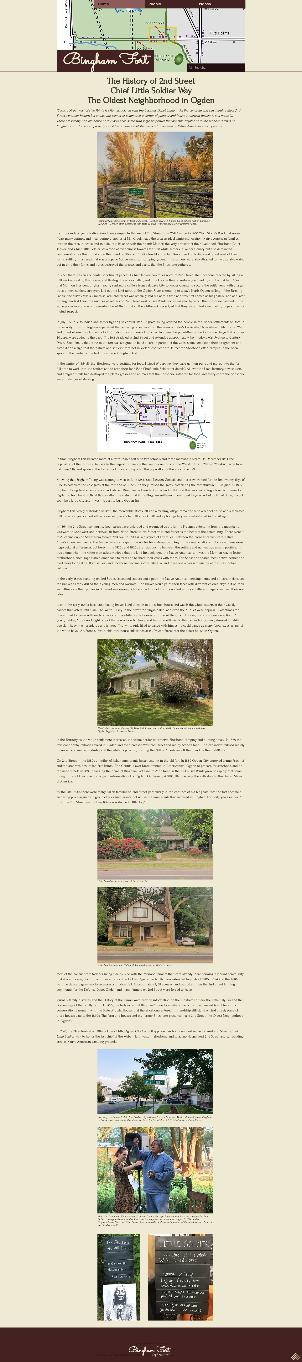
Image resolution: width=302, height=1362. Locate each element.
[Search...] (216, 67)
